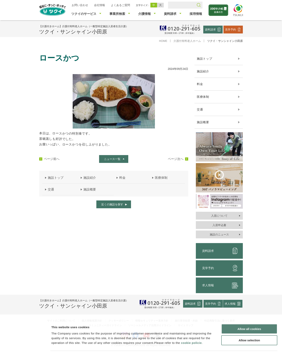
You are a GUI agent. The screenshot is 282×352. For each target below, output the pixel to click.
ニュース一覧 (112, 159)
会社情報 (99, 5)
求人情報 (220, 285)
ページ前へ (52, 159)
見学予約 (230, 29)
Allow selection (249, 326)
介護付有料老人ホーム (187, 41)
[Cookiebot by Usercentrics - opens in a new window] (25, 344)
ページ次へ (175, 159)
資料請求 (210, 29)
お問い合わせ (80, 5)
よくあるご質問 (120, 5)
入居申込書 (219, 225)
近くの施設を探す (112, 204)
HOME (163, 41)
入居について (219, 215)
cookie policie (191, 328)
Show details (205, 344)
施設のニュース (219, 234)
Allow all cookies (249, 314)
